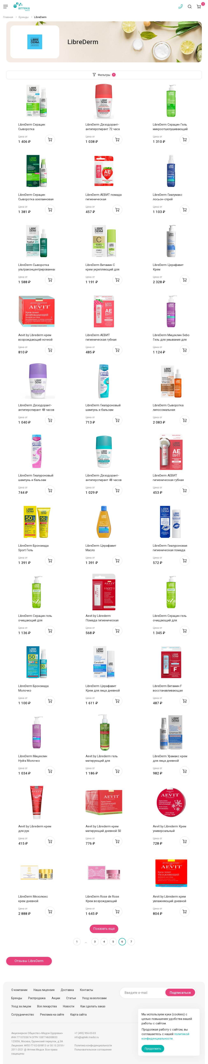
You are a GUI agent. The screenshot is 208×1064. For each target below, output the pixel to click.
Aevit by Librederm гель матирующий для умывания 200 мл (102, 760)
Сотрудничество (22, 1014)
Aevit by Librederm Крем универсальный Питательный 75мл (169, 831)
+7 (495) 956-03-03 (85, 1033)
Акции (56, 998)
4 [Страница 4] (104, 941)
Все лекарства (47, 1006)
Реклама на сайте (52, 1014)
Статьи (71, 998)
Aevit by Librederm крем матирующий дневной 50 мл (103, 831)
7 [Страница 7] (131, 941)
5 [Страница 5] (113, 941)
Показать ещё (104, 929)
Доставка (67, 990)
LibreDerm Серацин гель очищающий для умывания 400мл (170, 620)
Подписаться (180, 993)
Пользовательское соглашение (93, 1049)
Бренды (16, 998)
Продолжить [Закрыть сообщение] (153, 1048)
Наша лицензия (44, 990)
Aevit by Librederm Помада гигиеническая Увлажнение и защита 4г (103, 620)
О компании (19, 990)
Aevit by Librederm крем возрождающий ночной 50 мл (35, 339)
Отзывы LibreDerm (29, 961)
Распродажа (36, 998)
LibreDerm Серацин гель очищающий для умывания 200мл (35, 620)
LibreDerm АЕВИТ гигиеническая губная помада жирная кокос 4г (170, 480)
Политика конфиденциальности (93, 1045)
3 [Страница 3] (95, 941)
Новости (68, 1006)
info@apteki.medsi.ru (86, 1037)
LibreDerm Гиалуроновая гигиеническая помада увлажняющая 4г (170, 550)
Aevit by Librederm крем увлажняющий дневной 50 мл (169, 901)
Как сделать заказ (92, 1006)
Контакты (86, 990)
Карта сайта (78, 1014)
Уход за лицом (21, 1006)
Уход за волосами (94, 998)
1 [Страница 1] (77, 941)
